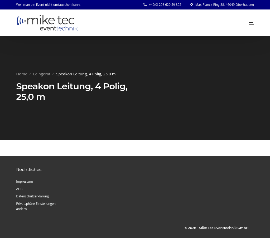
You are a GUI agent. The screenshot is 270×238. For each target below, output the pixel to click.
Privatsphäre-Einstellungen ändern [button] (36, 206)
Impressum (24, 181)
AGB (19, 189)
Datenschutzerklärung (32, 196)
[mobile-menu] (246, 23)
